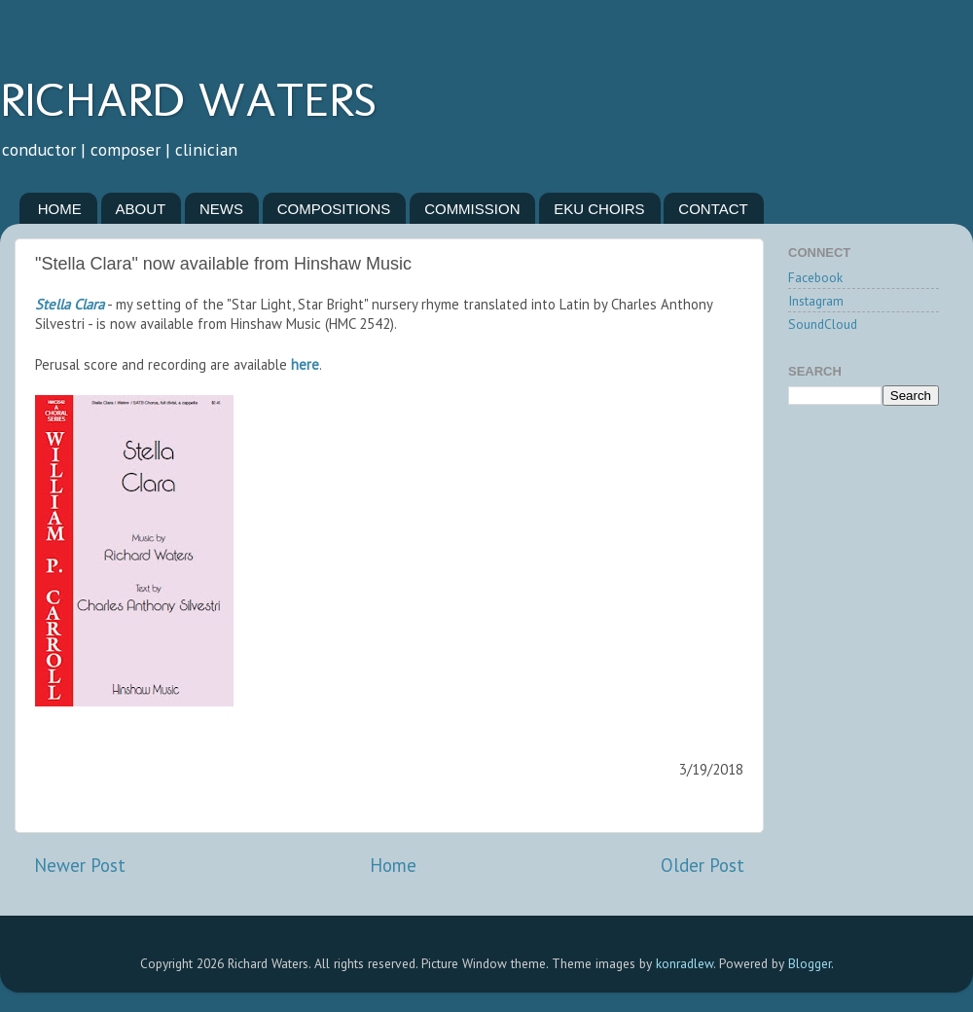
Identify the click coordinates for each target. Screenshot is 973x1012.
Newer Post (80, 865)
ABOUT (141, 208)
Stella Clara (69, 304)
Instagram (816, 300)
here (305, 364)
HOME (60, 208)
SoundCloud (822, 324)
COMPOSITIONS (334, 208)
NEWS (221, 208)
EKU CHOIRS (599, 208)
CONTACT (712, 208)
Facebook (815, 277)
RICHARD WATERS (188, 99)
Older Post (702, 865)
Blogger (809, 963)
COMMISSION (472, 208)
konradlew (684, 963)
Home (393, 865)
